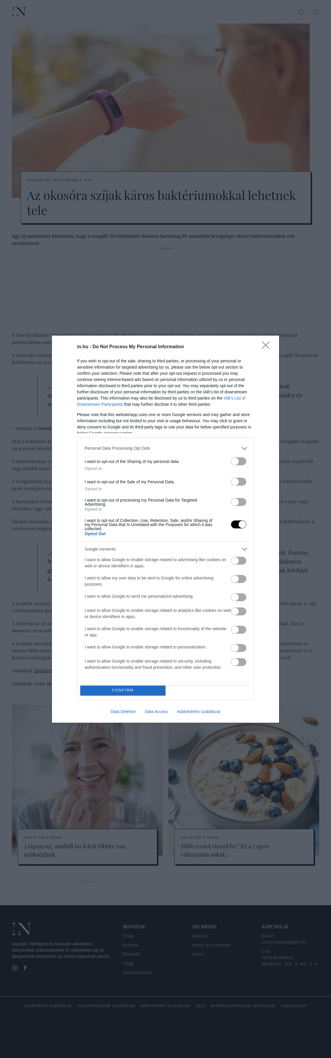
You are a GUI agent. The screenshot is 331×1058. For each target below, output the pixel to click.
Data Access (156, 711)
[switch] (238, 461)
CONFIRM (123, 690)
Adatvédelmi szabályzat (198, 711)
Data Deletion (123, 711)
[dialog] (165, 529)
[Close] (267, 347)
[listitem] (165, 448)
